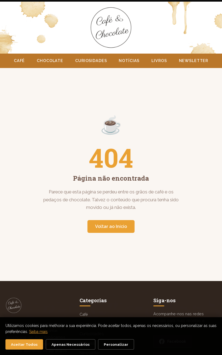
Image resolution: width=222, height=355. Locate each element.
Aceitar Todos (24, 344)
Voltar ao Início (111, 226)
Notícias (129, 60)
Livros (159, 60)
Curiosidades (91, 60)
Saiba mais (38, 331)
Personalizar (116, 344)
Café (19, 60)
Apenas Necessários (70, 344)
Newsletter (193, 60)
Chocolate (50, 60)
